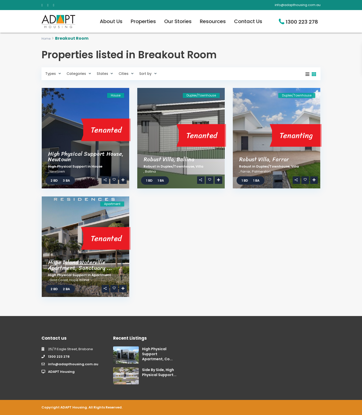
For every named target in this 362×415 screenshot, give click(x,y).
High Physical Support (67, 166)
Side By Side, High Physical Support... (159, 372)
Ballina (150, 171)
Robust (150, 166)
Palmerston (261, 171)
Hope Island (79, 280)
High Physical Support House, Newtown (85, 156)
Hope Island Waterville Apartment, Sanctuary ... (80, 265)
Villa (199, 166)
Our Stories (178, 21)
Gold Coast (59, 280)
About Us (111, 21)
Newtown (57, 171)
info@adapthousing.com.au (73, 364)
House (97, 166)
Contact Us (248, 21)
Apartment (101, 275)
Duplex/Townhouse (177, 166)
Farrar (245, 171)
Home (46, 38)
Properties (143, 21)
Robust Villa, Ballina (169, 159)
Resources (213, 21)
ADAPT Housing (61, 371)
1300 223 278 (302, 21)
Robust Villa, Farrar (264, 159)
